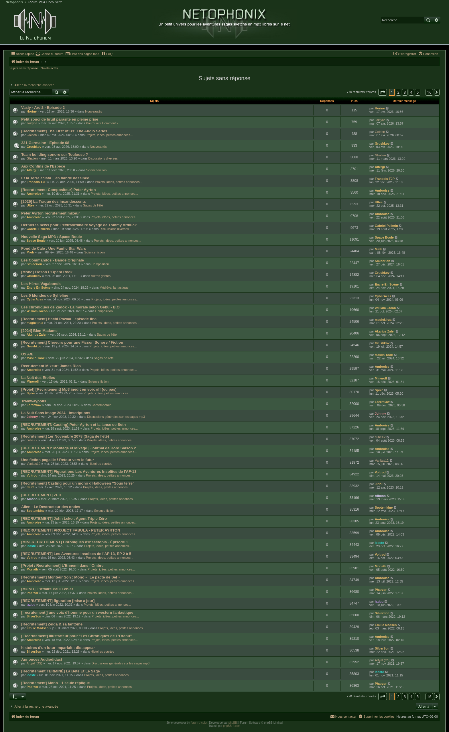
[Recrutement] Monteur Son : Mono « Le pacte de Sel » (70, 577)
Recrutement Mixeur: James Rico (51, 366)
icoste (31, 546)
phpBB (233, 722)
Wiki (42, 2)
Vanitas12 (33, 463)
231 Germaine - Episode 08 (45, 143)
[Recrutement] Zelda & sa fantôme (51, 624)
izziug (31, 604)
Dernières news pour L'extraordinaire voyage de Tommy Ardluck (79, 225)
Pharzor (32, 593)
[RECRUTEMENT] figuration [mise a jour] (57, 601)
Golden (32, 135)
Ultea (30, 205)
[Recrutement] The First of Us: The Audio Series (64, 131)
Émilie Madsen (37, 628)
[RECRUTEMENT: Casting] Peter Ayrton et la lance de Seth (73, 424)
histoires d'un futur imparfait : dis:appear (58, 648)
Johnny (32, 416)
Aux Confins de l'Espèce (43, 166)
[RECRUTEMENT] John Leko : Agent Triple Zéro (64, 518)
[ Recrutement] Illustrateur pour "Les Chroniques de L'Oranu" (76, 636)
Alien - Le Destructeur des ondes (50, 507)
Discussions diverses (103, 158)
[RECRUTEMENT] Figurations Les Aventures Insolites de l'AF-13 (78, 471)
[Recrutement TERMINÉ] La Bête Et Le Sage (60, 671)
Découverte (54, 2)
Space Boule (36, 240)
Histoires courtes (100, 463)
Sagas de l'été (93, 205)
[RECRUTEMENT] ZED (41, 495)
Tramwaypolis (33, 401)
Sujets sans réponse (23, 68)
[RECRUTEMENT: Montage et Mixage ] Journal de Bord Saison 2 (78, 448)
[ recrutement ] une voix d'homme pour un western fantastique (77, 612)
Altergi (32, 170)
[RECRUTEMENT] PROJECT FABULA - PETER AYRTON (70, 530)
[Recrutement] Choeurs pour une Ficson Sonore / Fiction (72, 342)
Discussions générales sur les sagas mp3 (116, 416)
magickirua (35, 322)
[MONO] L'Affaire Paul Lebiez (47, 589)
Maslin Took (36, 358)
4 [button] (411, 92)
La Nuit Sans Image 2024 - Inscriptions (55, 413)
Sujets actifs (49, 68)
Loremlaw (34, 405)
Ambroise (34, 193)
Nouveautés (93, 111)
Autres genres (100, 276)
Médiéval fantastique (114, 287)
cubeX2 (32, 440)
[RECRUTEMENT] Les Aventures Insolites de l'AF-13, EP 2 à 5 (76, 554)
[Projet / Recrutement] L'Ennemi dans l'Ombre (62, 565)
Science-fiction (96, 170)
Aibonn (32, 499)
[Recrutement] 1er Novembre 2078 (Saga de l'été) (65, 436)
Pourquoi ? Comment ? (102, 123)
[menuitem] (49, 53)
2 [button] (398, 92)
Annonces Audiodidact (41, 659)
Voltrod (32, 475)
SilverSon (34, 616)
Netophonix (14, 2)
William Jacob (37, 311)
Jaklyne (32, 123)
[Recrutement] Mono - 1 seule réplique (55, 683)
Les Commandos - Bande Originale (52, 260)
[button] (382, 92)
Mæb (30, 252)
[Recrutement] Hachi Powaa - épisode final (59, 319)
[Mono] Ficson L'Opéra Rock (46, 272)
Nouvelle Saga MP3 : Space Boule (51, 237)
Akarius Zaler (37, 334)
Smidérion (34, 264)
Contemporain (101, 405)
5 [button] (418, 92)
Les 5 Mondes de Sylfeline (44, 295)
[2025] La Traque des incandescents (53, 201)
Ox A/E (27, 354)
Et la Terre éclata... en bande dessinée (55, 178)
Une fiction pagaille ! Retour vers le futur (57, 460)
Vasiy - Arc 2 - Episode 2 (43, 107)
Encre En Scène (38, 287)
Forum (33, 2)
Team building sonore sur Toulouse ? (54, 154)
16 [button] (429, 92)
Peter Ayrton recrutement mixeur (50, 213)
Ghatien (32, 158)
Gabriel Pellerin (38, 229)
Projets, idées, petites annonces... (109, 135)
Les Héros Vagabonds (41, 284)
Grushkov (34, 146)
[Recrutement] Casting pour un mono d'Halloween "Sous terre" (77, 483)
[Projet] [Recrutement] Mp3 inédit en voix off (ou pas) (69, 389)
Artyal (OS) (34, 663)
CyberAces (35, 299)
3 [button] (405, 92)
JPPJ (30, 487)
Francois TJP (36, 182)
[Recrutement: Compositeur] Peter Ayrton (58, 190)
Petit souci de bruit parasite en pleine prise (59, 119)
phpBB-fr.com (232, 725)
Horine (32, 111)
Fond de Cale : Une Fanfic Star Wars (53, 248)
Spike (31, 393)
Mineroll (33, 381)
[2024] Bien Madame (39, 330)
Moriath (32, 569)
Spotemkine (35, 510)
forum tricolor (199, 722)
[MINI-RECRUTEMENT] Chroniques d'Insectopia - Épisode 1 (74, 542)
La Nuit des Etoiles (38, 377)
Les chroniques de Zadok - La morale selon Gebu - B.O (70, 307)
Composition (100, 264)
